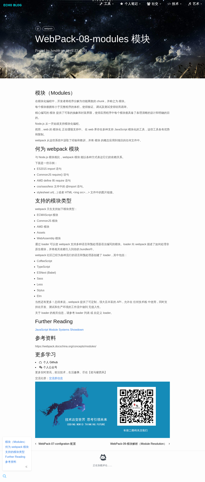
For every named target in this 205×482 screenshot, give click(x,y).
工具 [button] (106, 4)
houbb (55, 50)
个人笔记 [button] (130, 4)
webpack (48, 28)
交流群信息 (56, 378)
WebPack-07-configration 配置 (55, 443)
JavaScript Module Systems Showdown (59, 329)
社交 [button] (154, 4)
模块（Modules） (16, 441)
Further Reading (15, 456)
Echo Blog (12, 5)
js (38, 28)
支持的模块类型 (15, 451)
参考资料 (10, 461)
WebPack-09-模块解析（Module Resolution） (140, 443)
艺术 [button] (195, 4)
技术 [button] (174, 4)
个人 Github (48, 362)
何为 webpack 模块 (17, 446)
